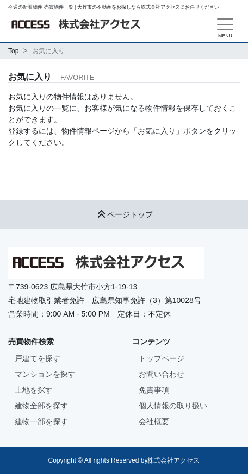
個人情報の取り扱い (173, 405)
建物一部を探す (41, 421)
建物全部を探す (41, 405)
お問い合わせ (161, 374)
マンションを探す (45, 374)
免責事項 (154, 389)
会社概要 (154, 421)
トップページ (161, 358)
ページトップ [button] (124, 214)
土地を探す (34, 389)
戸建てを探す (37, 358)
